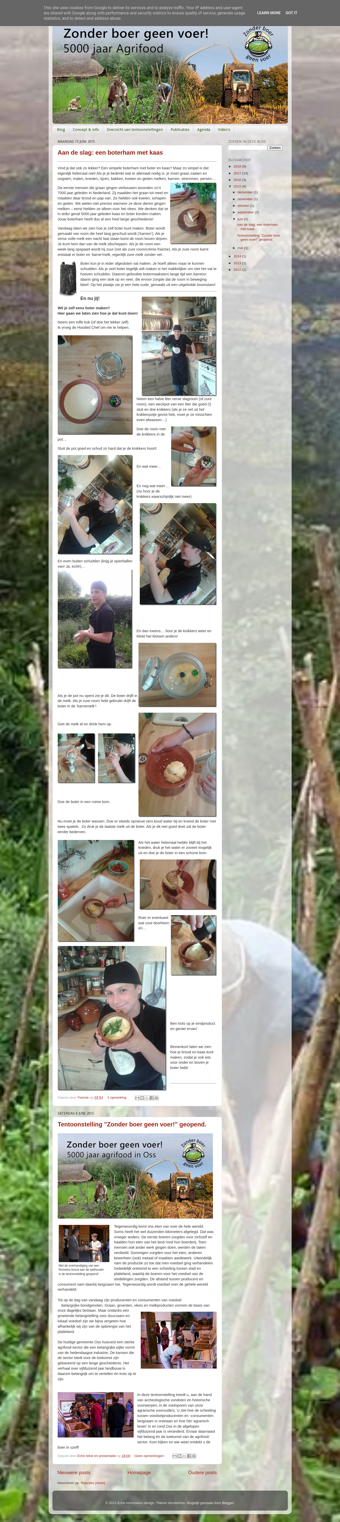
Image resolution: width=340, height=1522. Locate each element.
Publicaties (180, 129)
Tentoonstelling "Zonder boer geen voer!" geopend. (132, 1124)
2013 (237, 263)
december (246, 192)
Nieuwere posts (73, 1472)
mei (241, 248)
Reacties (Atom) (93, 1483)
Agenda (203, 129)
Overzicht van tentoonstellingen (135, 129)
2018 (237, 166)
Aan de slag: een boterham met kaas (110, 152)
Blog (61, 129)
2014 (237, 256)
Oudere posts (202, 1472)
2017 (237, 173)
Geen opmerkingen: (150, 1456)
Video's (224, 129)
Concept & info (86, 129)
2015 (237, 186)
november (246, 199)
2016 (237, 180)
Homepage (139, 1472)
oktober (244, 206)
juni (241, 219)
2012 (237, 270)
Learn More (269, 13)
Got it (291, 13)
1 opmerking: (117, 1097)
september (246, 212)
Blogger (228, 1503)
